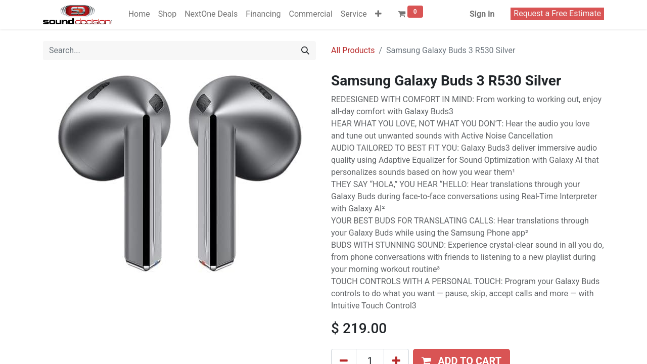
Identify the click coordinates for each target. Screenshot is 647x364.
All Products (353, 50)
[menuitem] (139, 14)
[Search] (305, 50)
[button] (378, 14)
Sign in (482, 14)
